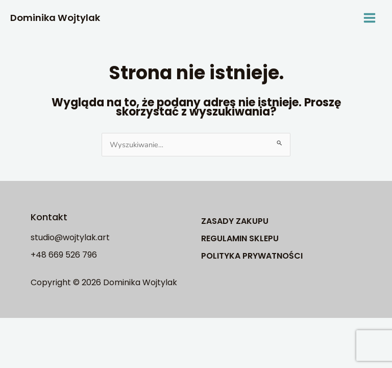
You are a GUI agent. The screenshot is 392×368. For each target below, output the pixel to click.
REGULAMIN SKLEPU (240, 238)
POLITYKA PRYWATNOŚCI (252, 256)
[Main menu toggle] (369, 18)
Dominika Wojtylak (55, 17)
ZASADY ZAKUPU (234, 221)
